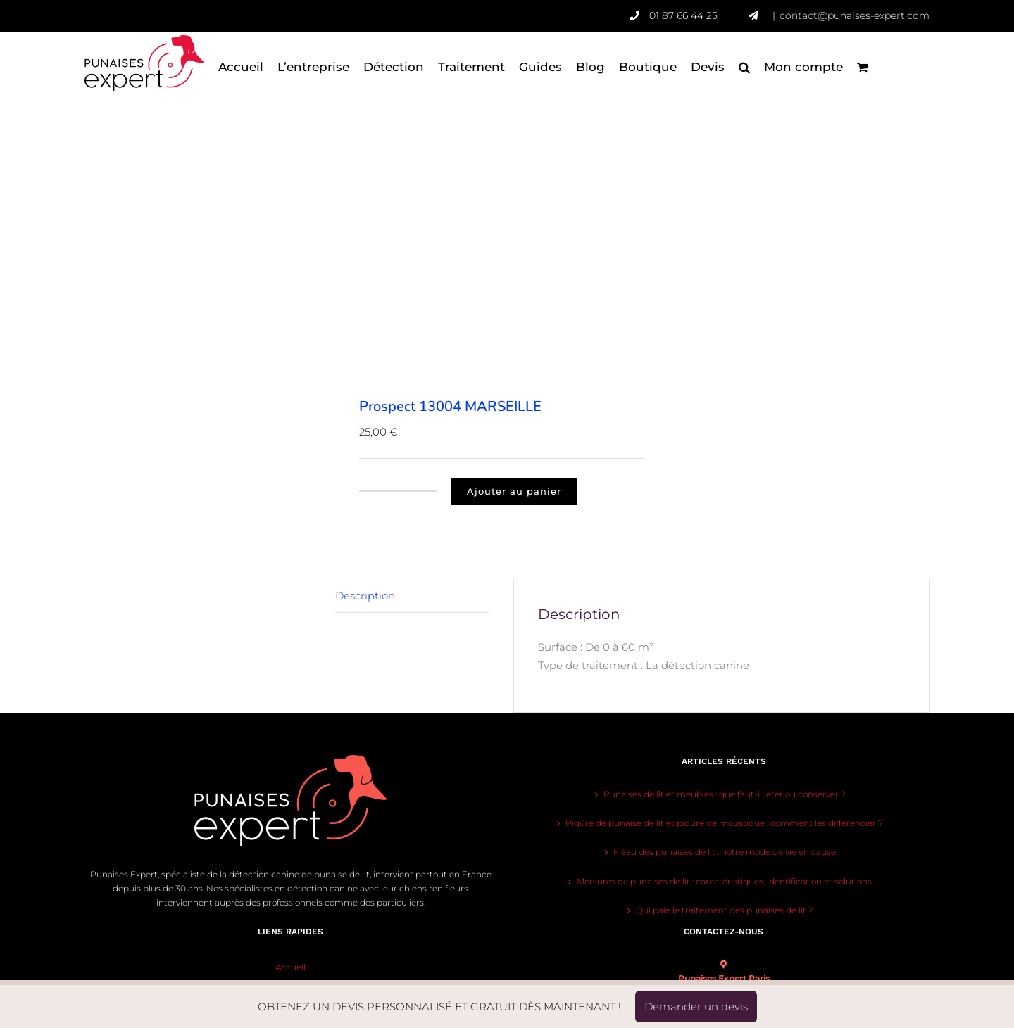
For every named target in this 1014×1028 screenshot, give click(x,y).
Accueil (290, 967)
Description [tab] (365, 595)
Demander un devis (696, 1006)
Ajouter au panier (514, 491)
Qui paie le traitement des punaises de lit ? (724, 910)
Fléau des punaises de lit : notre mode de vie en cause (724, 851)
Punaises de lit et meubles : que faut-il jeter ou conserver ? (724, 794)
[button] (744, 67)
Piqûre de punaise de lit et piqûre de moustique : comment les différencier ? (724, 823)
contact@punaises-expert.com (855, 15)
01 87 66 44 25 (699, 15)
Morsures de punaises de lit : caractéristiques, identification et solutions (724, 881)
